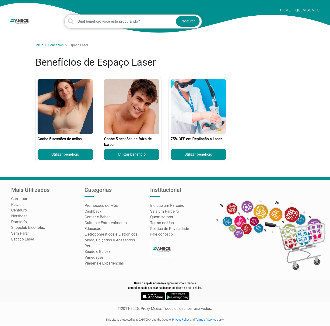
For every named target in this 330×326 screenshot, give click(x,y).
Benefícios (56, 47)
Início (39, 47)
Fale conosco (161, 235)
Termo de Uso (161, 224)
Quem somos (307, 10)
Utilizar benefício (65, 156)
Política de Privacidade (169, 230)
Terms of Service (205, 320)
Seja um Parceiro (164, 213)
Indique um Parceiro (166, 207)
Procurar (188, 22)
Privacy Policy (181, 320)
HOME (285, 10)
